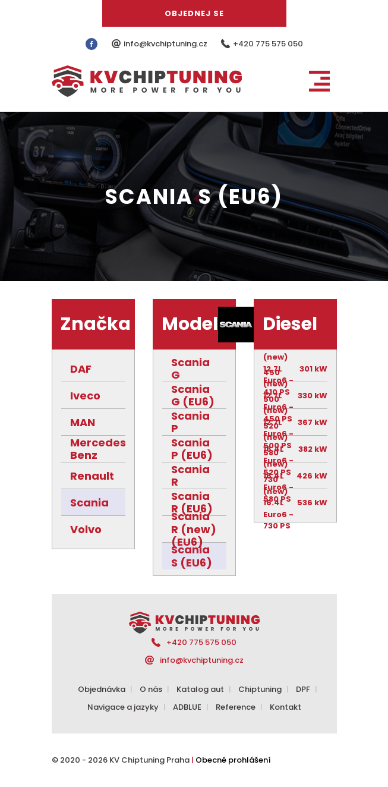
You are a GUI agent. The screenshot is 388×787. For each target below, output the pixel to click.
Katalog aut (200, 689)
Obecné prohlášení (233, 760)
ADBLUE (187, 707)
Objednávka (101, 689)
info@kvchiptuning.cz (166, 43)
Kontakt (285, 707)
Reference (235, 707)
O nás (151, 689)
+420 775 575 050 (268, 43)
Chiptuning (260, 689)
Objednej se (194, 13)
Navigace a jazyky (123, 707)
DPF (303, 689)
